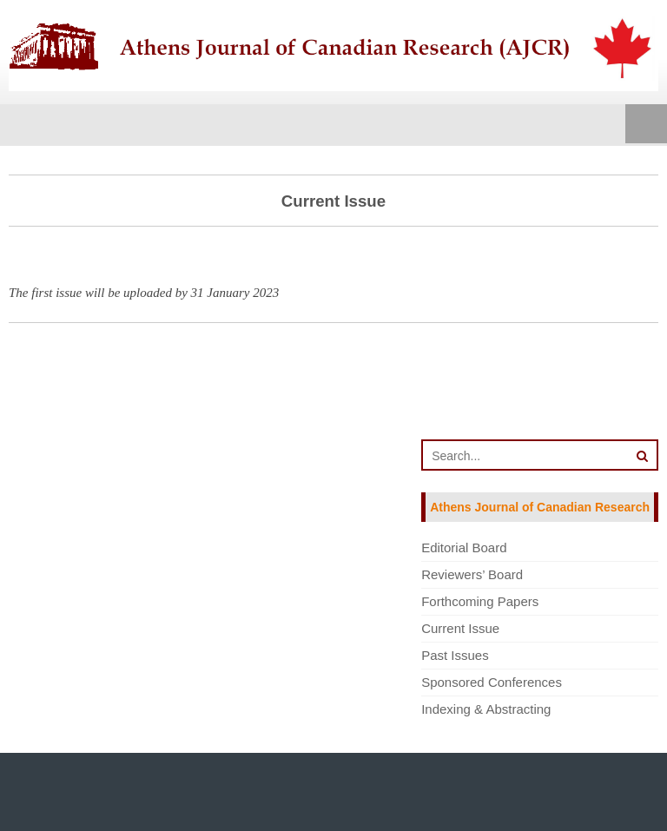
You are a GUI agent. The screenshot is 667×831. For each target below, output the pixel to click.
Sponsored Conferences (491, 682)
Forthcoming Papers (479, 601)
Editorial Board (463, 547)
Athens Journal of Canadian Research (540, 507)
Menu (646, 125)
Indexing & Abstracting (486, 709)
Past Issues (455, 655)
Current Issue (460, 628)
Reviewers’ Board (472, 574)
